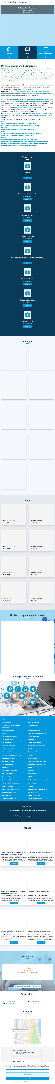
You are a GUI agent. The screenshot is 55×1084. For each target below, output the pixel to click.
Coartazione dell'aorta (8, 764)
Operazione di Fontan (8, 780)
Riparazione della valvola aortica (37, 764)
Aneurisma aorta (6, 722)
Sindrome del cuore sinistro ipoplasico (39, 780)
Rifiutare (27, 1071)
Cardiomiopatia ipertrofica (9, 770)
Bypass (4, 719)
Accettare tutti (27, 1078)
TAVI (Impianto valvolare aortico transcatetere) (11, 726)
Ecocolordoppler (32, 758)
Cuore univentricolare (8, 777)
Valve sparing (32, 783)
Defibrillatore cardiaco (8, 761)
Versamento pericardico (35, 798)
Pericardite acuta (7, 795)
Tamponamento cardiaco (9, 798)
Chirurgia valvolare (33, 722)
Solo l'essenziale (27, 1074)
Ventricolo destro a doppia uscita (11, 783)
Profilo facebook (10, 1001)
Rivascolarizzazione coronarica (37, 761)
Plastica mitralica (33, 725)
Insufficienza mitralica (8, 749)
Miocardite (31, 770)
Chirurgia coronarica (7, 739)
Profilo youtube (10, 1003)
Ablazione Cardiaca (7, 752)
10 (38, 982)
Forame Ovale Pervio (34, 752)
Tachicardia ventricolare (8, 745)
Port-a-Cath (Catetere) (8, 773)
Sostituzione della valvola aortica (11, 789)
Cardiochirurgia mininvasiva (36, 719)
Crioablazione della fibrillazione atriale (12, 755)
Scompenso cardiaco (34, 730)
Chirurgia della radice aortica (10, 736)
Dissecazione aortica (8, 758)
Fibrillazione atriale (33, 736)
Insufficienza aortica (7, 786)
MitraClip (30, 755)
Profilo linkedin (35, 1001)
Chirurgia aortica (6, 742)
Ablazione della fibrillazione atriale (38, 789)
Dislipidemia (31, 749)
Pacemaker (31, 739)
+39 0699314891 (20, 1053)
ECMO (30, 777)
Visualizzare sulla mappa (20, 1031)
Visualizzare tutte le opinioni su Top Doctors (27, 986)
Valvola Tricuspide (33, 792)
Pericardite (31, 767)
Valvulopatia (5, 767)
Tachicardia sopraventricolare (36, 745)
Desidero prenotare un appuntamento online (27, 816)
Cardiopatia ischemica (34, 742)
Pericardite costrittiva (34, 795)
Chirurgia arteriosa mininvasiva (37, 733)
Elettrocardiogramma (8, 730)
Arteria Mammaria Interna (9, 792)
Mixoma (30, 786)
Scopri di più (27, 178)
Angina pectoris (32, 773)
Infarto (4, 733)
